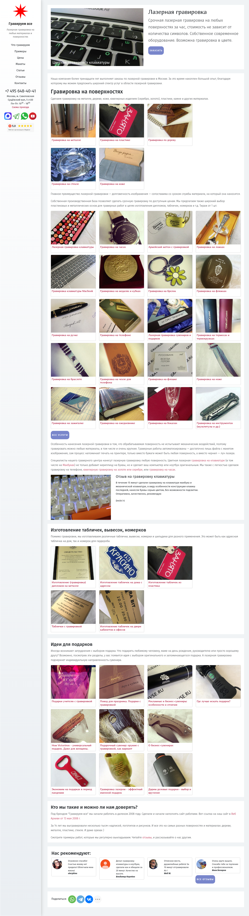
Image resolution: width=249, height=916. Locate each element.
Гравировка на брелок (162, 291)
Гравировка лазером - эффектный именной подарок (121, 791)
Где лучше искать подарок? (213, 701)
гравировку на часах (162, 469)
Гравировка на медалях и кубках (120, 291)
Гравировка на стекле (65, 183)
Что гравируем (20, 45)
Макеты (20, 64)
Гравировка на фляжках (211, 291)
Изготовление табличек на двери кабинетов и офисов (120, 628)
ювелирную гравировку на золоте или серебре (113, 469)
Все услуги (60, 435)
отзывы (147, 837)
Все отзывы (205, 879)
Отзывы (21, 76)
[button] (58, 37)
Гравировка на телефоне (115, 335)
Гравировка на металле (66, 140)
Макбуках (68, 465)
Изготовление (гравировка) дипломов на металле (69, 584)
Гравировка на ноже (209, 379)
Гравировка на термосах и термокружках (213, 336)
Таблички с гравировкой (67, 626)
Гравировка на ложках (210, 247)
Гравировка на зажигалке (68, 423)
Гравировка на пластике (115, 140)
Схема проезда (20, 107)
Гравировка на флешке (162, 379)
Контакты (21, 83)
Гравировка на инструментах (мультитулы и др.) (215, 424)
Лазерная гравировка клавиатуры (73, 247)
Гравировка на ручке (65, 335)
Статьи (20, 70)
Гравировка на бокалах (162, 423)
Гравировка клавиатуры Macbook (72, 291)
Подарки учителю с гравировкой (72, 701)
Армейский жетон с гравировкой (168, 247)
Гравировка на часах (113, 247)
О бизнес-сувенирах (160, 745)
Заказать (156, 50)
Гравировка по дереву (162, 140)
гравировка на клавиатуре (208, 460)
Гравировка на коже (112, 183)
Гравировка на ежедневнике (117, 423)
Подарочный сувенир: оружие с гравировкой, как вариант (119, 747)
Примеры (21, 51)
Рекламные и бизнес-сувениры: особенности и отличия (167, 703)
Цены (20, 57)
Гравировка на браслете (67, 379)
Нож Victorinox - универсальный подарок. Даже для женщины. (71, 747)
